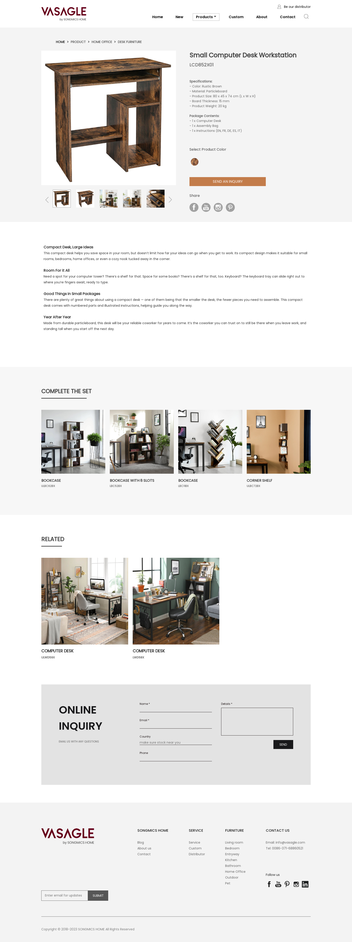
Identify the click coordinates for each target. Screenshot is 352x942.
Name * (145, 704)
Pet (227, 883)
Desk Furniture (130, 42)
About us (144, 848)
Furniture (234, 830)
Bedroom (232, 848)
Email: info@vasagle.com (285, 842)
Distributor (197, 854)
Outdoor (231, 877)
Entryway (232, 854)
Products (206, 17)
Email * (144, 720)
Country (145, 736)
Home (157, 17)
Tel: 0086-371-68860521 (284, 848)
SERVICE (196, 830)
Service (194, 842)
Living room (234, 842)
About (261, 17)
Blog (140, 842)
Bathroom (233, 866)
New (179, 17)
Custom (236, 17)
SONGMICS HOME (152, 830)
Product (78, 42)
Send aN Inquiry (228, 181)
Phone (144, 753)
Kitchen (231, 860)
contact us (278, 830)
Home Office (102, 42)
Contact (287, 17)
